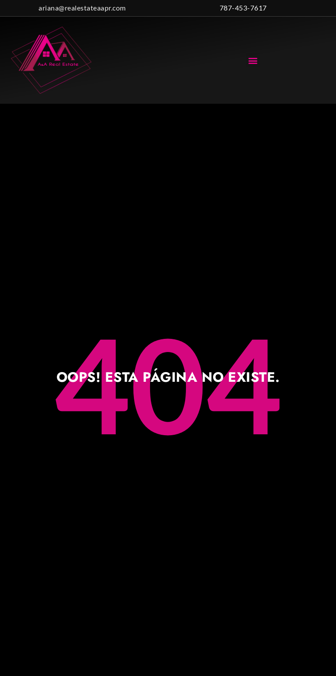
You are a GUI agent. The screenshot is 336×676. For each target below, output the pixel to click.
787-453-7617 (243, 8)
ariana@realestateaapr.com (82, 8)
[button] (253, 60)
